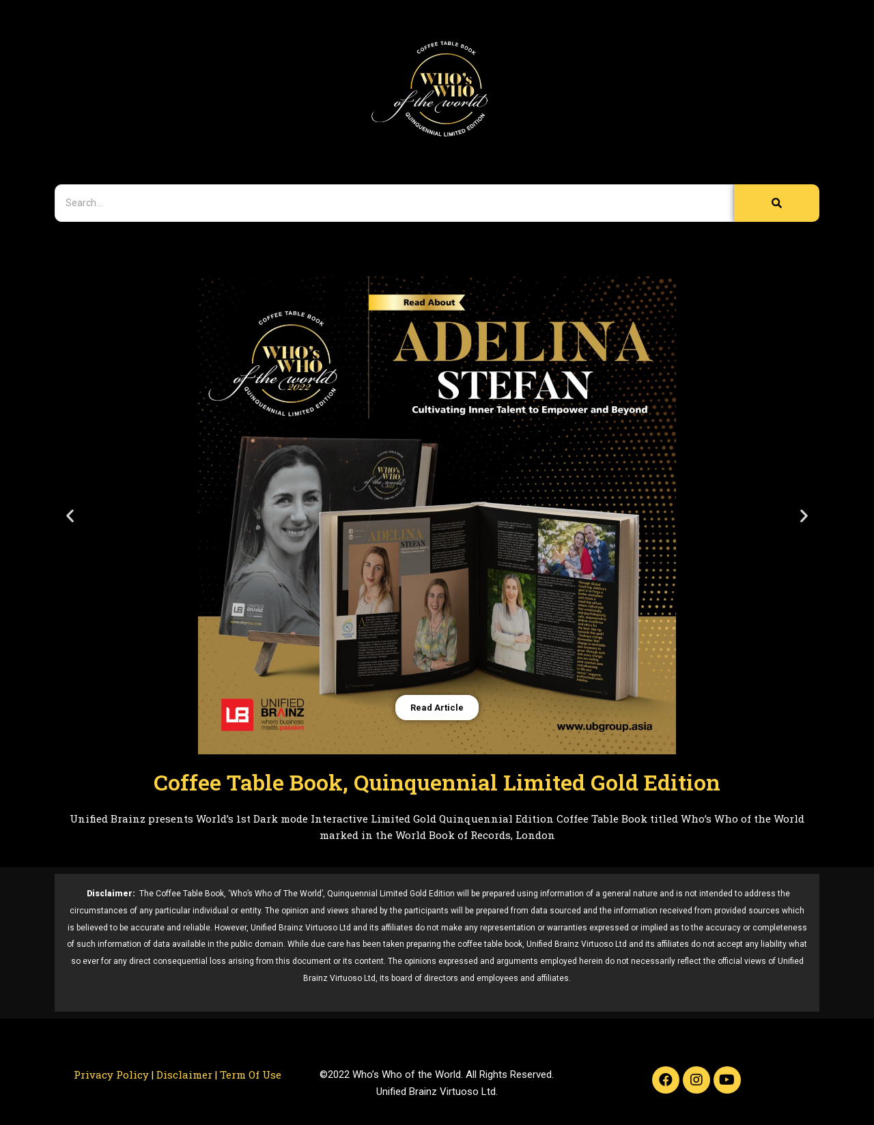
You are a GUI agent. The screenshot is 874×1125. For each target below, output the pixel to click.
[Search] (394, 203)
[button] (70, 515)
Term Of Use (250, 1074)
